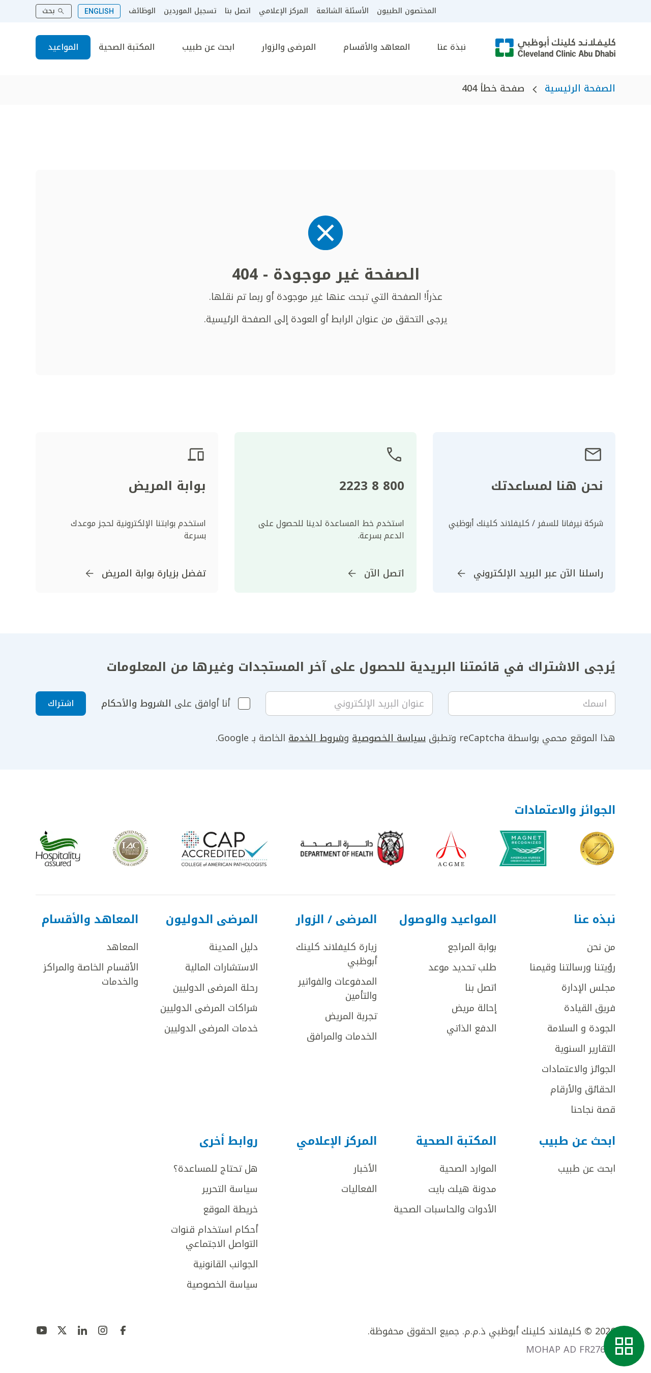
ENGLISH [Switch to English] (99, 11)
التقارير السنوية (585, 1048)
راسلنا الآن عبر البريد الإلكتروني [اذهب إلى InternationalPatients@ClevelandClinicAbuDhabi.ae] (529, 573)
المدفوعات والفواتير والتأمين (337, 988)
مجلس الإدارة (588, 987)
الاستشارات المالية (221, 967)
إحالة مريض (474, 1008)
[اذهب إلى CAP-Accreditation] (225, 848)
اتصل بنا (238, 11)
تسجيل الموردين (190, 11)
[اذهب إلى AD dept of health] (352, 848)
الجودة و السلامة (581, 1028)
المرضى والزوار (288, 47)
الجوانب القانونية (225, 1264)
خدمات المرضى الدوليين (211, 1028)
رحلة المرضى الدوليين (215, 987)
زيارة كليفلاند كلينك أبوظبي (336, 954)
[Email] (349, 703)
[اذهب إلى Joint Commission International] (597, 848)
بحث (53, 11)
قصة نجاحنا (593, 1109)
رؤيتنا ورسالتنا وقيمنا (572, 967)
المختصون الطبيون (406, 11)
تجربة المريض (351, 1016)
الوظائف (142, 11)
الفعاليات (359, 1189)
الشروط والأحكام (136, 703)
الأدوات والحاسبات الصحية (445, 1209)
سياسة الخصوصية (389, 738)
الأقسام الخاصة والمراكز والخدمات (90, 974)
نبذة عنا (451, 47)
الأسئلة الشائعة (342, 11)
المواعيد (63, 47)
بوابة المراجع (472, 947)
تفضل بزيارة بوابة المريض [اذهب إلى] (144, 573)
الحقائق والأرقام (582, 1089)
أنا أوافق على (165, 703)
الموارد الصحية (467, 1168)
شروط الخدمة (316, 738)
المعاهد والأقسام (376, 47)
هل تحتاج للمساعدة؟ (215, 1168)
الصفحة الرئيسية (580, 88)
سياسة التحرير (230, 1189)
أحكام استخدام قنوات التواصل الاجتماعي (214, 1237)
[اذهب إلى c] (130, 848)
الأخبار (365, 1168)
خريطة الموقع (230, 1209)
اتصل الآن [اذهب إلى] (375, 573)
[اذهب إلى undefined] (123, 1330)
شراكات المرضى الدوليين (209, 1008)
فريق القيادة (589, 1008)
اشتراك (61, 703)
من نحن (601, 947)
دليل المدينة (233, 947)
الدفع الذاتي (471, 1028)
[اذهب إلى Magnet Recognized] (523, 848)
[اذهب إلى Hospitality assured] (58, 848)
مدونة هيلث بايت (462, 1189)
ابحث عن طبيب (208, 47)
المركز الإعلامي (283, 11)
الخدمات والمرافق (342, 1036)
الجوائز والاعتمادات (578, 1069)
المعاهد (122, 947)
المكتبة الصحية (127, 47)
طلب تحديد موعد (462, 967)
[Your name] (531, 703)
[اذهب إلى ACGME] (451, 848)
